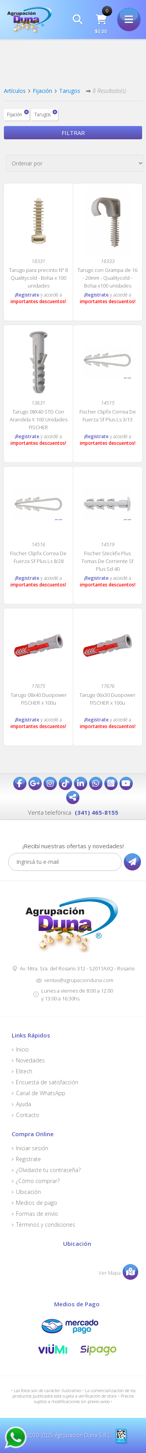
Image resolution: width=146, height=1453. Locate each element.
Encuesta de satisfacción (47, 1082)
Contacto (27, 1115)
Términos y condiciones (45, 1225)
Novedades (30, 1060)
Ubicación (28, 1192)
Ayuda (23, 1104)
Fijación (42, 90)
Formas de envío (37, 1214)
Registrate (28, 1159)
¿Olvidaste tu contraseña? (48, 1170)
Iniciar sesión (32, 1148)
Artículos (15, 90)
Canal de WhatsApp (40, 1093)
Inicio (22, 1049)
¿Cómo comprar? (38, 1181)
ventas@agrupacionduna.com (78, 980)
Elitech (24, 1071)
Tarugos (69, 90)
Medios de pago (36, 1203)
